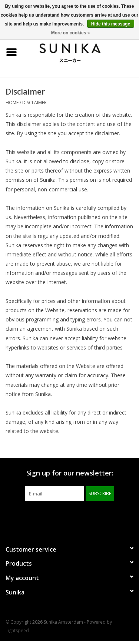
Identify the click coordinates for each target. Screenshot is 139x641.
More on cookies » (70, 32)
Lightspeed (17, 630)
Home (12, 102)
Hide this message (110, 24)
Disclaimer (34, 102)
